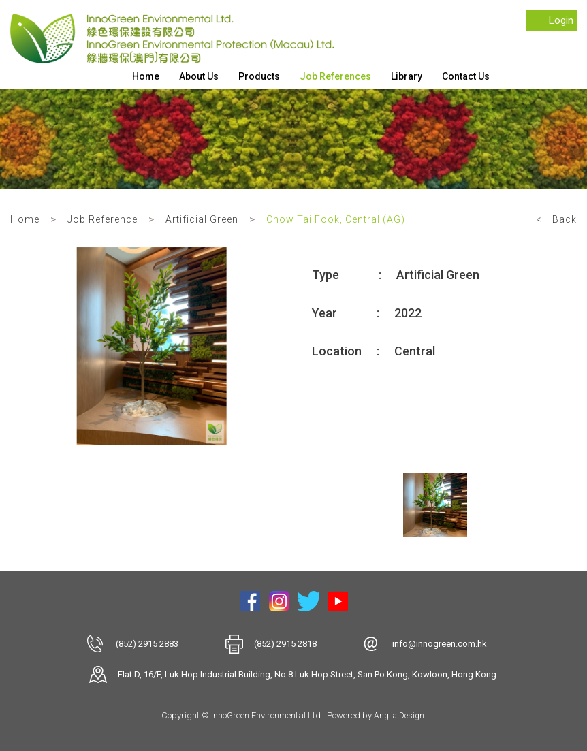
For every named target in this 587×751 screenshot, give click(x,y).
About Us (199, 76)
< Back (556, 219)
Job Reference (102, 219)
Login (561, 20)
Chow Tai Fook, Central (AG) (335, 219)
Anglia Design (399, 715)
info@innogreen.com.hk (439, 644)
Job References (335, 76)
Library (406, 76)
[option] (152, 346)
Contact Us (466, 76)
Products (259, 76)
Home (145, 76)
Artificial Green (201, 219)
